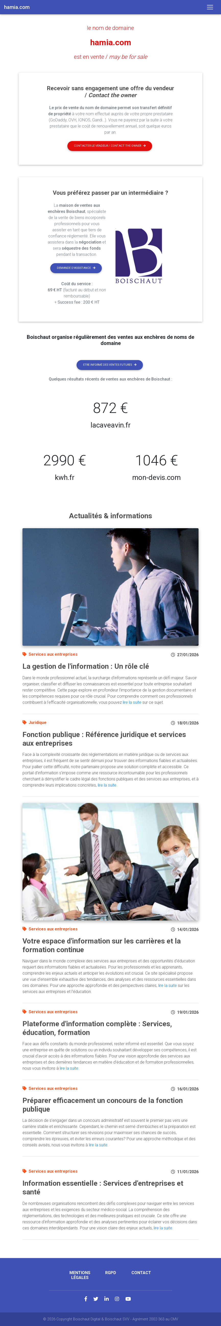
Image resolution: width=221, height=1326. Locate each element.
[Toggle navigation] (210, 7)
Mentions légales (79, 1275)
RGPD (110, 1272)
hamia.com (110, 42)
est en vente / (110, 56)
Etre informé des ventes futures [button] (110, 364)
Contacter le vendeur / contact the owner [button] (110, 145)
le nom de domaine (110, 28)
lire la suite (132, 702)
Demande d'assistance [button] (76, 268)
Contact (141, 1272)
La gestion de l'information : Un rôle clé (85, 666)
